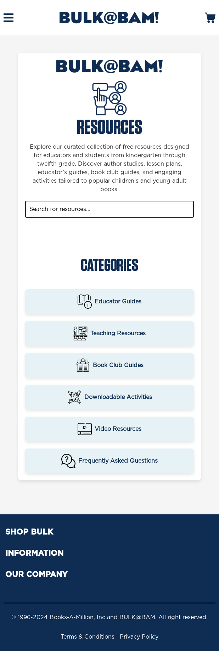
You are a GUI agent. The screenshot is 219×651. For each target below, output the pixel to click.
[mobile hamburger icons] (8, 18)
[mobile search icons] (210, 18)
